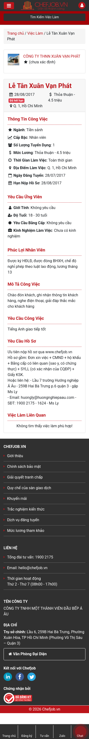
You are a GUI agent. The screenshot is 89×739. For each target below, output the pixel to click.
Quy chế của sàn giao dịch (29, 488)
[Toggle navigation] (9, 5)
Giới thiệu (15, 456)
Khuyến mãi (17, 498)
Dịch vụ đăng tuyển (23, 520)
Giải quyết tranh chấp (25, 477)
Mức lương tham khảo (25, 530)
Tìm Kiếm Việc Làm (44, 17)
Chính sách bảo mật (24, 466)
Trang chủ (15, 33)
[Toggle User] (81, 5)
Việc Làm (35, 33)
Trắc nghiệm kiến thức (26, 509)
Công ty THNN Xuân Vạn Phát (51, 56)
